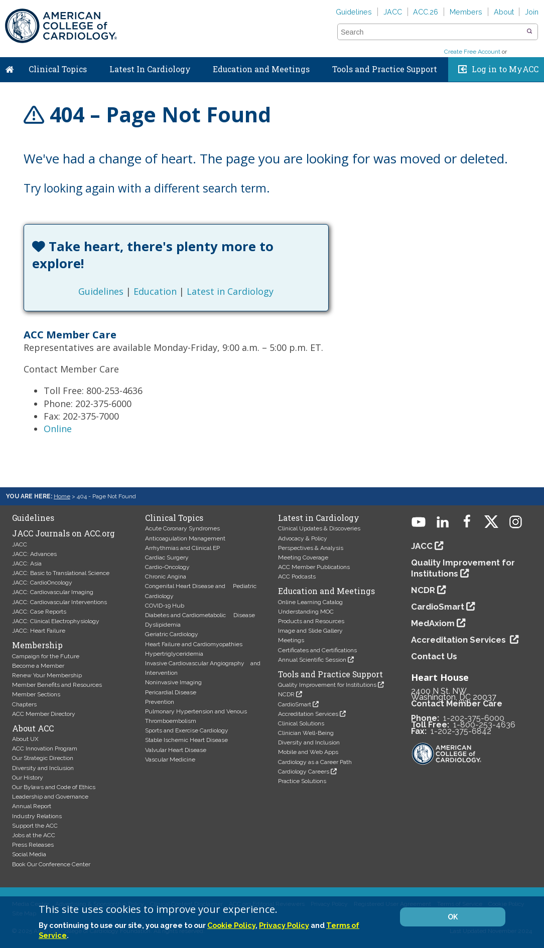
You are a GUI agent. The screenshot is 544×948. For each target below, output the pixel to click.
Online (58, 429)
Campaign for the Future (45, 656)
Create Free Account (472, 51)
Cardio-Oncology (167, 567)
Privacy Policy (284, 925)
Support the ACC (35, 825)
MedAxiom (433, 623)
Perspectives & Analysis (310, 547)
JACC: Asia (27, 563)
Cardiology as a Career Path (315, 762)
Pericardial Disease (170, 692)
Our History (27, 777)
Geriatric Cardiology (171, 634)
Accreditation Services (308, 713)
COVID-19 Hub (164, 605)
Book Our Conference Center (51, 864)
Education (155, 291)
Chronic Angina (165, 576)
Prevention (159, 701)
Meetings (291, 640)
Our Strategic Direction (42, 758)
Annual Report (31, 806)
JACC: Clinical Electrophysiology (55, 621)
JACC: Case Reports (39, 611)
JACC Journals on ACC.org (63, 533)
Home (10, 67)
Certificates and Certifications (317, 650)
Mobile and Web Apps (308, 751)
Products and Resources (311, 621)
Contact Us (434, 656)
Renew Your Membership (47, 675)
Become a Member (38, 665)
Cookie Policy (231, 925)
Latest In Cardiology (150, 69)
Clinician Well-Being (306, 732)
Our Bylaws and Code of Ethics (53, 787)
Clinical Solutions (301, 723)
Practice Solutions (302, 781)
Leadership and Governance (50, 796)
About (504, 12)
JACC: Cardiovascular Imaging (52, 592)
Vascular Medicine (170, 759)
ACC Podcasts (297, 576)
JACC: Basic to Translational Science (60, 573)
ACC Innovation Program (44, 748)
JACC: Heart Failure (38, 630)
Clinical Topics (58, 69)
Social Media (29, 854)
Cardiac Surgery (167, 557)
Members (466, 12)
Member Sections (36, 694)
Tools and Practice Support (384, 69)
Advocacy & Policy (302, 538)
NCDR (286, 694)
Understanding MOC (306, 611)
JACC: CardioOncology (42, 582)
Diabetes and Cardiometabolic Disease (200, 615)
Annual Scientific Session (312, 659)
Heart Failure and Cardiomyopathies (193, 644)
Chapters (24, 704)
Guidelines (354, 12)
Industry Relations (37, 816)
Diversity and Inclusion (43, 768)
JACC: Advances (34, 553)
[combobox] (431, 32)
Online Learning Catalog (310, 602)
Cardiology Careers (303, 771)
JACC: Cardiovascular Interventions (59, 602)
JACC (392, 12)
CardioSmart (294, 704)
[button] (529, 31)
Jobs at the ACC (33, 835)
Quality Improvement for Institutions (327, 684)
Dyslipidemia (163, 624)
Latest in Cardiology (230, 291)
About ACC (33, 728)
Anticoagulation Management (185, 538)
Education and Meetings (261, 69)
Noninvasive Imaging (173, 682)
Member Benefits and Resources (57, 684)
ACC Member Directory (43, 713)
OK (453, 917)
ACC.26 (425, 12)
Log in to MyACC (505, 69)
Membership (37, 645)
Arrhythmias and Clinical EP (182, 547)
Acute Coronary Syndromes (182, 528)
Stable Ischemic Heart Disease (186, 739)
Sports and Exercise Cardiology (186, 730)
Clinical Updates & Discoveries (319, 528)
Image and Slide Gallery (310, 630)
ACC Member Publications (314, 567)
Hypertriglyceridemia (174, 653)
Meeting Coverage (303, 557)
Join (531, 12)
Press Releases (33, 844)
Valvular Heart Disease (175, 749)
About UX (25, 738)
